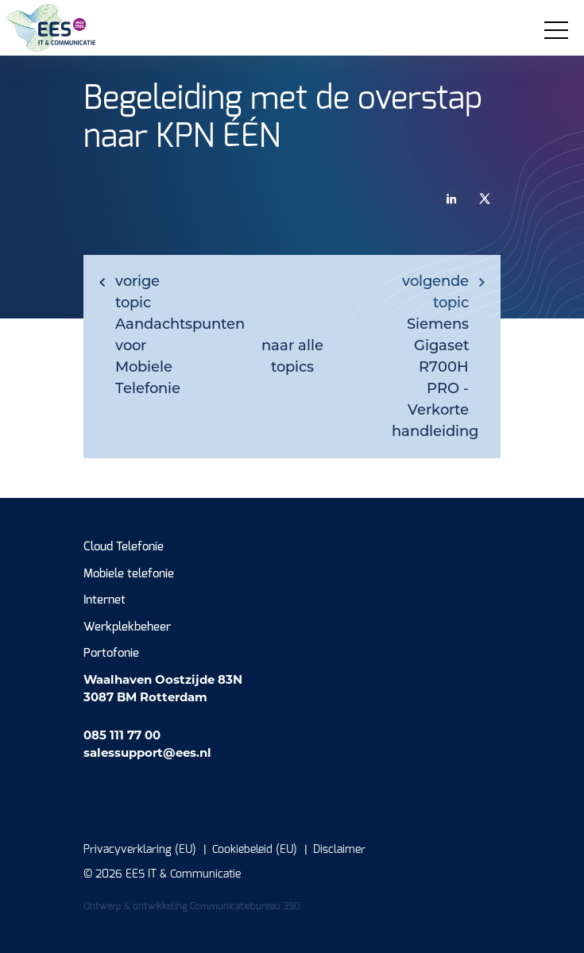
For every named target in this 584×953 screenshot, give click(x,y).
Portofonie (111, 653)
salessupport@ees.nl (147, 752)
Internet (104, 600)
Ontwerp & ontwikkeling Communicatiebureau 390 (191, 906)
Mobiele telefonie (128, 574)
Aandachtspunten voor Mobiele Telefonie (162, 334)
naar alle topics (292, 356)
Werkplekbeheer (127, 627)
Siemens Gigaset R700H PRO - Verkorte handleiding (435, 356)
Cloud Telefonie (123, 547)
